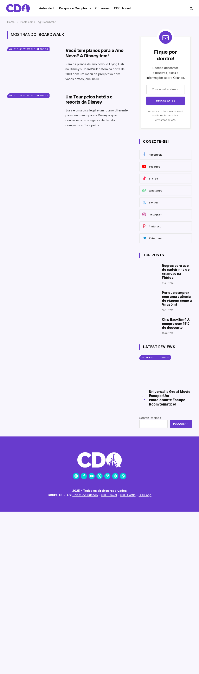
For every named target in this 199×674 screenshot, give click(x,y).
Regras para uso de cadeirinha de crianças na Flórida (175, 272)
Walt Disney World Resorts (28, 49)
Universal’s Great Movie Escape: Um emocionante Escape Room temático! (169, 398)
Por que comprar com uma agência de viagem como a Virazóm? (177, 299)
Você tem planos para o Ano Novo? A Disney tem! (94, 53)
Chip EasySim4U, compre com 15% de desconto (176, 323)
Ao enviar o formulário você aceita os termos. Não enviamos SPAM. (165, 116)
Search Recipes (150, 418)
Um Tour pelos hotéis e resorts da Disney (89, 99)
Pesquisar (180, 423)
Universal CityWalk (155, 357)
